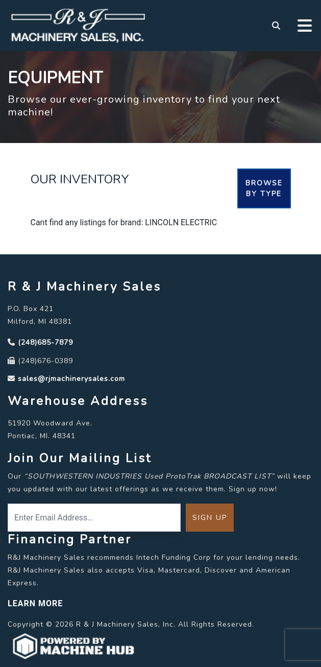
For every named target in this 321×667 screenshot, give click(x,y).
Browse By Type (264, 188)
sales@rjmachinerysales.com (71, 379)
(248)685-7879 (45, 342)
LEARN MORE (35, 603)
